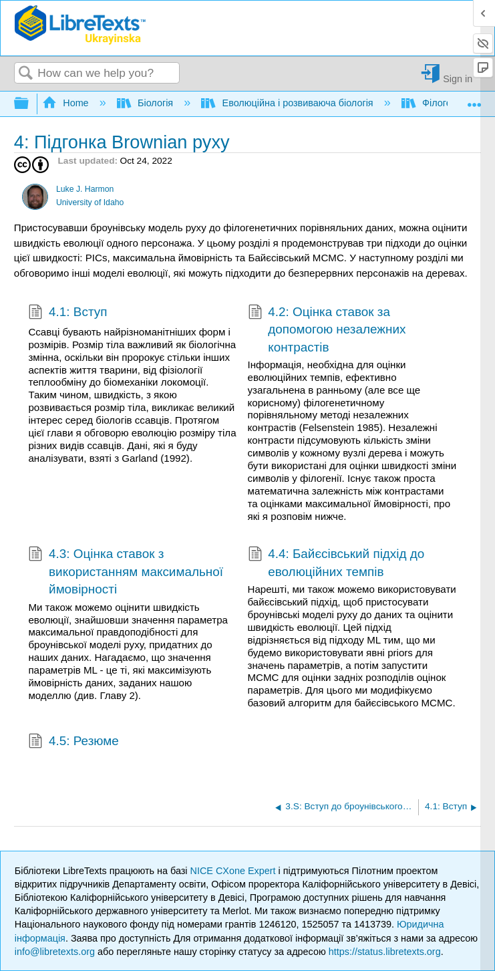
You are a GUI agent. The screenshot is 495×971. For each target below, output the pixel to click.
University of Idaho (90, 202)
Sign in (457, 79)
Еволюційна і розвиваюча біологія (288, 103)
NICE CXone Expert (234, 870)
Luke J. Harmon (85, 189)
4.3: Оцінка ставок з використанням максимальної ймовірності (125, 571)
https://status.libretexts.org (385, 951)
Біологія (146, 103)
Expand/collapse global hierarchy (30, 104)
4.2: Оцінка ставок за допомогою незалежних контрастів (327, 329)
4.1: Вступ (67, 313)
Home (67, 103)
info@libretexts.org (55, 951)
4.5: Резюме (73, 742)
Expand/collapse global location (474, 100)
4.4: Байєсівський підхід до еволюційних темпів (336, 563)
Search (26, 73)
